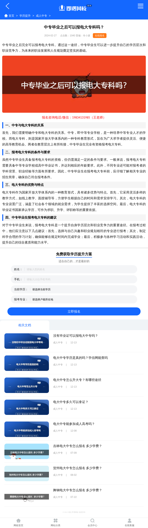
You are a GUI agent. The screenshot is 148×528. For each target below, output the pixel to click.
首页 (11, 15)
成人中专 (41, 15)
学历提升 (25, 15)
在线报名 (99, 35)
